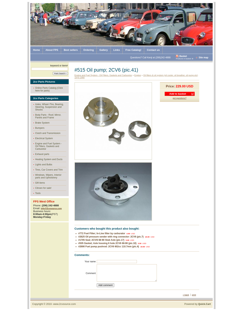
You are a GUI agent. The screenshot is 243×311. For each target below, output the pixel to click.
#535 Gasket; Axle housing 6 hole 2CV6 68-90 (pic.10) (107, 243)
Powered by (197, 304)
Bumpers (39, 128)
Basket (183, 56)
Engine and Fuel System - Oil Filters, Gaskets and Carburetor (48, 146)
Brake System (42, 122)
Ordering (88, 49)
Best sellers (71, 49)
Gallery (103, 49)
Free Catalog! (133, 49)
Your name (90, 261)
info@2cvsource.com (51, 208)
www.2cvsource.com (64, 304)
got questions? (180, 98)
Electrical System (44, 138)
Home (36, 49)
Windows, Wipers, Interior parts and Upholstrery (48, 176)
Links (116, 49)
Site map (203, 57)
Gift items (40, 182)
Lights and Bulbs (43, 164)
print (194, 295)
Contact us (153, 49)
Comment (91, 273)
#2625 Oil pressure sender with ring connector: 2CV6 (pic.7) (111, 236)
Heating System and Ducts (48, 159)
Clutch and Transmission (47, 133)
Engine (137, 75)
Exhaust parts (42, 154)
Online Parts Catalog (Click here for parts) (49, 89)
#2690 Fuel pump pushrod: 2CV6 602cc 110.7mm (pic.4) (108, 246)
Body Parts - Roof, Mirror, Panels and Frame (48, 116)
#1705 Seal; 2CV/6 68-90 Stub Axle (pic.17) (101, 240)
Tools (37, 193)
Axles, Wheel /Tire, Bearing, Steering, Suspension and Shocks (49, 107)
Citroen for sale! (43, 188)
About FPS (51, 49)
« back (186, 295)
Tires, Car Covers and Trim (49, 169)
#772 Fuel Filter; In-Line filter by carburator (101, 233)
